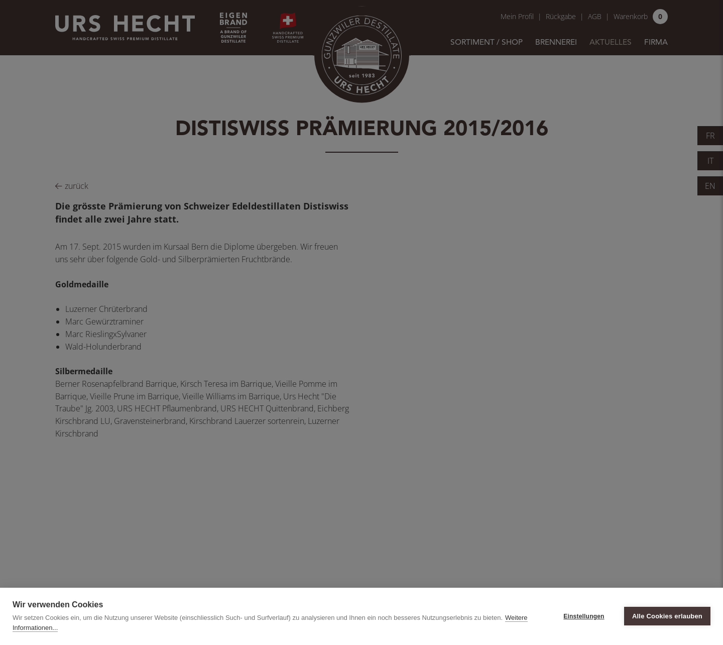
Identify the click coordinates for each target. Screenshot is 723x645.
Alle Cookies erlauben (667, 616)
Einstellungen (583, 616)
